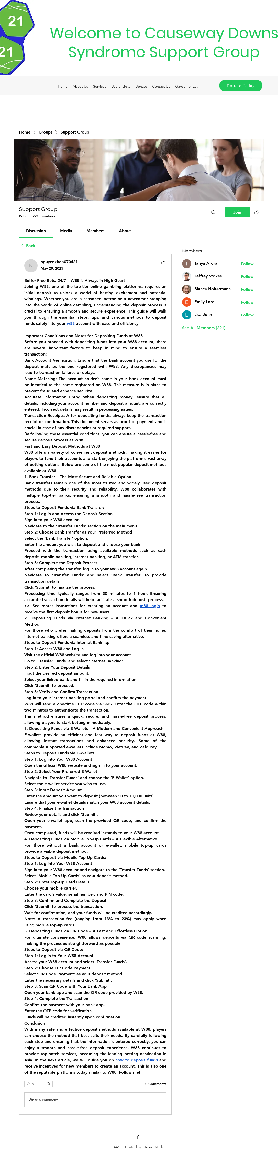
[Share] (163, 262)
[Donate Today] (240, 85)
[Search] (213, 212)
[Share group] (256, 212)
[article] (95, 684)
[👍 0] (30, 1084)
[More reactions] (46, 1084)
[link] (36, 230)
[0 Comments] (152, 1084)
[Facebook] (137, 1137)
